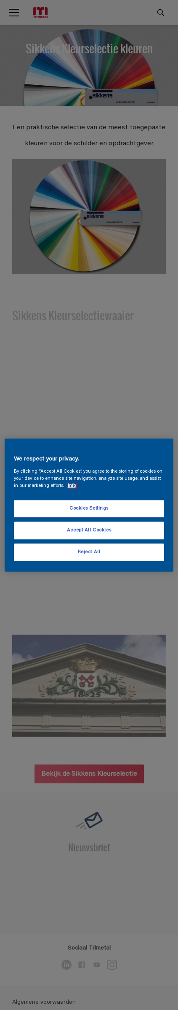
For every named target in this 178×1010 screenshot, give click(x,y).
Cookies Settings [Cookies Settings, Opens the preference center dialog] (89, 508)
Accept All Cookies (89, 530)
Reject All (89, 551)
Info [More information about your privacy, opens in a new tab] (72, 485)
